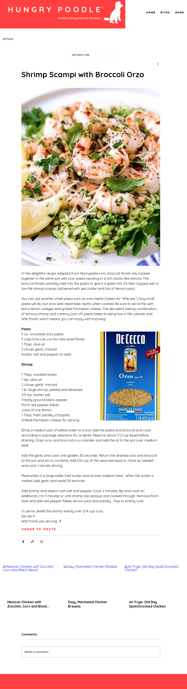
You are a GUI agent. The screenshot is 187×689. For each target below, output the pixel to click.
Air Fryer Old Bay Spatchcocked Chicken (147, 604)
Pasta (50, 529)
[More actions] (158, 64)
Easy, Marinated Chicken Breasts (87, 604)
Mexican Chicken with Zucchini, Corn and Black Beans (27, 604)
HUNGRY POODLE (55, 9)
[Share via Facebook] (23, 541)
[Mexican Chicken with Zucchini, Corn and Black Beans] (30, 580)
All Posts (8, 39)
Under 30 (31, 529)
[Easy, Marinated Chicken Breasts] (91, 580)
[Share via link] (32, 541)
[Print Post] (41, 541)
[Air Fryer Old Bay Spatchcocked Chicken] (152, 580)
